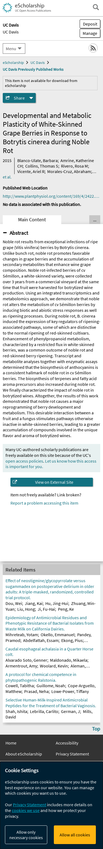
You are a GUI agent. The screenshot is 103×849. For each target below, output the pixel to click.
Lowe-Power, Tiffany (70, 691)
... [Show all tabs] (94, 220)
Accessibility (67, 743)
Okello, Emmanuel (57, 634)
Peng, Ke (66, 609)
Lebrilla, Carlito (44, 711)
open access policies (24, 461)
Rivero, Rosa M (74, 166)
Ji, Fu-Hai (46, 609)
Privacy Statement (72, 754)
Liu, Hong (26, 609)
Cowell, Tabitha (19, 685)
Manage (88, 33)
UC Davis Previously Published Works (33, 69)
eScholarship (13, 62)
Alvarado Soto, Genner (26, 660)
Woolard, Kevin (54, 666)
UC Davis (11, 32)
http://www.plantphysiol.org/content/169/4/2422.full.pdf (51, 196)
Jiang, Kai (34, 603)
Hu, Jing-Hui (56, 603)
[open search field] (95, 7)
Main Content (32, 220)
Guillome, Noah (51, 685)
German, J (70, 711)
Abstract (19, 233)
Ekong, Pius (72, 640)
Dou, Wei (13, 603)
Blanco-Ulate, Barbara (37, 160)
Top (96, 728)
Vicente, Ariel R (30, 171)
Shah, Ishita (16, 711)
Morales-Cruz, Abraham (69, 171)
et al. (7, 177)
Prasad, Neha (36, 691)
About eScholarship (23, 754)
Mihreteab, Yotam (21, 634)
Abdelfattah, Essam (41, 640)
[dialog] (51, 805)
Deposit (90, 24)
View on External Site (54, 482)
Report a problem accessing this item (44, 503)
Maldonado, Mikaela (68, 660)
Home (10, 743)
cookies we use (26, 810)
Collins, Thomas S (41, 166)
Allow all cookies (75, 834)
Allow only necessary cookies (26, 834)
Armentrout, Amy (21, 666)
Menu (11, 48)
